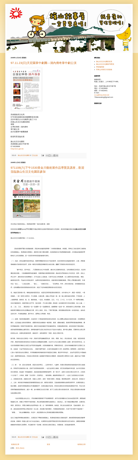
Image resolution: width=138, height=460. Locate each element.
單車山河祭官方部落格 (104, 70)
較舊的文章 (82, 444)
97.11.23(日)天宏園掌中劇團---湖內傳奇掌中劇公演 (43, 63)
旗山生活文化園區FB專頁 (105, 64)
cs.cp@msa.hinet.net (101, 95)
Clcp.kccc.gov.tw (17, 149)
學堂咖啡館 (100, 67)
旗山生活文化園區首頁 (104, 61)
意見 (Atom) (20, 448)
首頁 (48, 444)
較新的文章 (15, 444)
